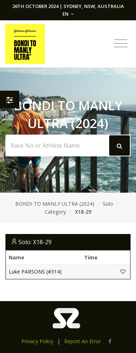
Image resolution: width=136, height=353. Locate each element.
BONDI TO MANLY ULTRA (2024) (54, 203)
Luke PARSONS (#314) (35, 271)
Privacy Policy (37, 341)
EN (68, 14)
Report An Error (82, 341)
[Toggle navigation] (120, 43)
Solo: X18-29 (34, 242)
